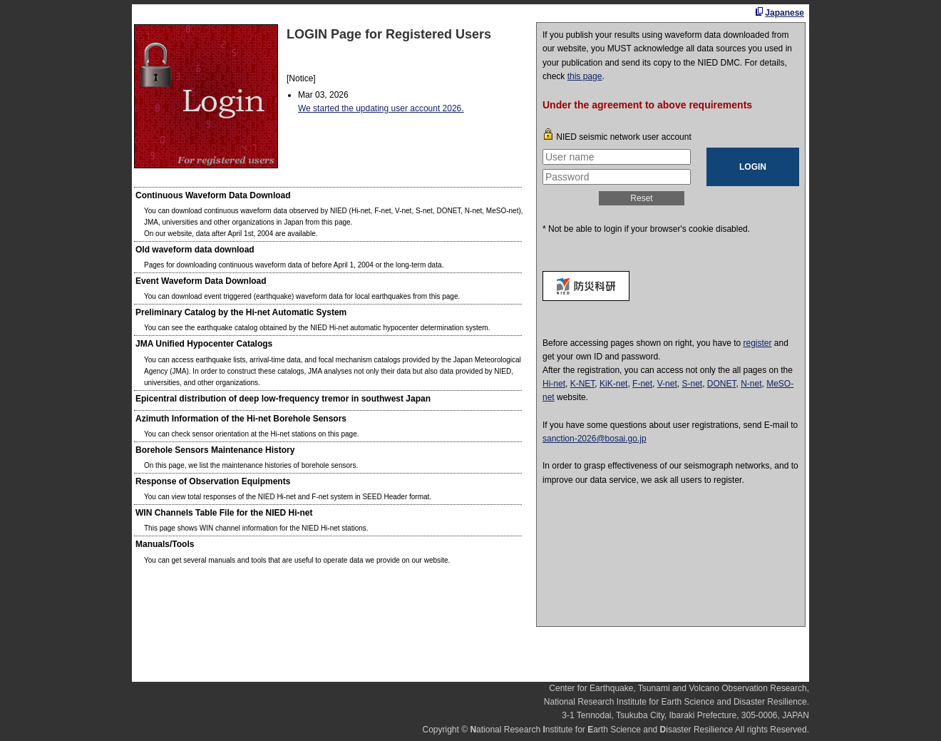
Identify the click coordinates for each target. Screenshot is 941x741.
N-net (751, 384)
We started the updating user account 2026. (381, 108)
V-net (667, 384)
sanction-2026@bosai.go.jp (595, 439)
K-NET (582, 384)
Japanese (784, 13)
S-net (692, 384)
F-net (642, 384)
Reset (641, 198)
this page (584, 76)
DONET (721, 384)
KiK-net (613, 384)
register (758, 343)
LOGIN (752, 167)
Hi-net (554, 384)
